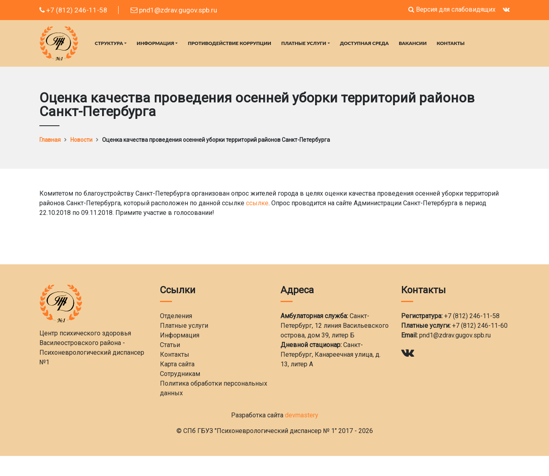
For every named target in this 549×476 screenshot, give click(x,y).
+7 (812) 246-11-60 (480, 325)
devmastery (301, 415)
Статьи (170, 345)
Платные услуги (303, 43)
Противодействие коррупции (229, 43)
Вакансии (412, 43)
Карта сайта (177, 364)
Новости (81, 140)
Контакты (451, 43)
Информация (155, 43)
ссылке (257, 203)
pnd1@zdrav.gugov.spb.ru (174, 10)
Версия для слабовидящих (452, 9)
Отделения (176, 316)
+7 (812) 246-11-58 (73, 10)
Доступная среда (364, 43)
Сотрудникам (180, 374)
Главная (50, 140)
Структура (109, 43)
